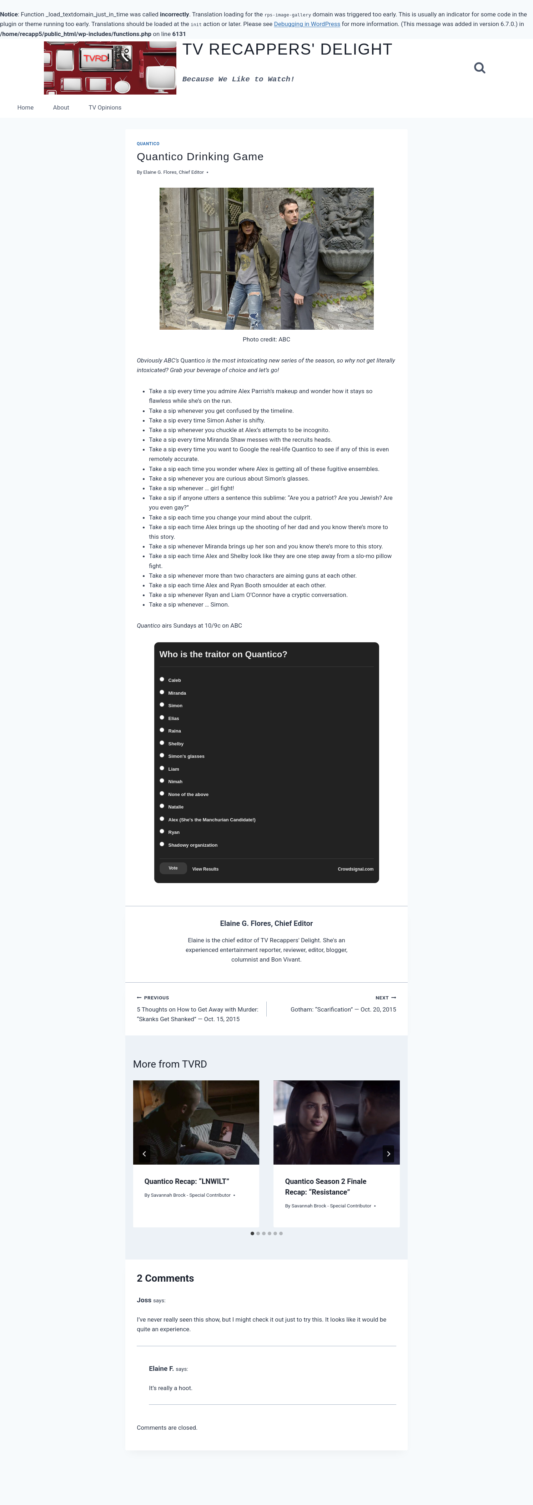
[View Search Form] (480, 68)
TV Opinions (105, 107)
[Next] (388, 1153)
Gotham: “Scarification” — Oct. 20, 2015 (334, 1003)
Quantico (148, 143)
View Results (205, 869)
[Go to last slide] (144, 1153)
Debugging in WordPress (307, 23)
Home (25, 107)
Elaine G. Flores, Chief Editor (173, 172)
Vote (173, 868)
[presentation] (196, 1122)
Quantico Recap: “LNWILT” (187, 1181)
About (61, 107)
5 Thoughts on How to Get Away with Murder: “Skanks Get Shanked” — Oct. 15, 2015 (198, 1008)
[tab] (252, 1233)
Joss (144, 1300)
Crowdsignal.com (355, 869)
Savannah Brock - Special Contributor (191, 1195)
